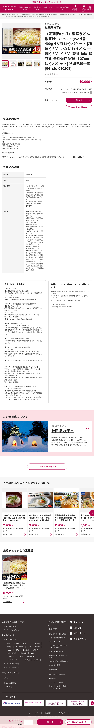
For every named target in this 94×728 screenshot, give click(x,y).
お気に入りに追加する (77, 107)
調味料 (35, 650)
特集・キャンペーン (49, 8)
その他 (36, 660)
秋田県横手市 (7, 602)
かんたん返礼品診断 (56, 651)
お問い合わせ (77, 633)
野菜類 (9, 647)
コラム (6, 678)
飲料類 (37, 647)
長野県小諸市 (59, 534)
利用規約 (62, 713)
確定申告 (52, 678)
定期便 (27, 660)
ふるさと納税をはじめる (62, 8)
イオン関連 (8, 687)
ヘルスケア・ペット (14, 660)
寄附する (79, 100)
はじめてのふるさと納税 (57, 634)
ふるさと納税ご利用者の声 (58, 661)
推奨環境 (48, 713)
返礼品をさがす (38, 8)
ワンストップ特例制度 (57, 674)
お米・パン (27, 643)
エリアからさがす (10, 626)
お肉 (8, 643)
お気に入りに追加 (87, 429)
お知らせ (75, 628)
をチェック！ (46, 2)
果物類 (37, 643)
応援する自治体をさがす (25, 8)
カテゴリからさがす (11, 639)
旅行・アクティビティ (28, 656)
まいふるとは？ (54, 641)
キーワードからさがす (11, 630)
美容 (32, 653)
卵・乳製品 (19, 647)
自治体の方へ (77, 639)
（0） (60, 74)
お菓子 (9, 650)
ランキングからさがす (11, 664)
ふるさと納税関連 (10, 683)
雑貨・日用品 (11, 653)
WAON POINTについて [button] (91, 92)
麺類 (17, 650)
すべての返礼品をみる (47, 466)
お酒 (29, 647)
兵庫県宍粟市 (33, 534)
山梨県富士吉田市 (87, 534)
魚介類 (16, 643)
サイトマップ (33, 713)
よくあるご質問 (54, 665)
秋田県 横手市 (53, 27)
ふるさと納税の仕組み (57, 638)
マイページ (76, 622)
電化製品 (23, 653)
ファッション (11, 656)
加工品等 (26, 650)
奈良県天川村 (7, 534)
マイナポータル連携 (56, 682)
